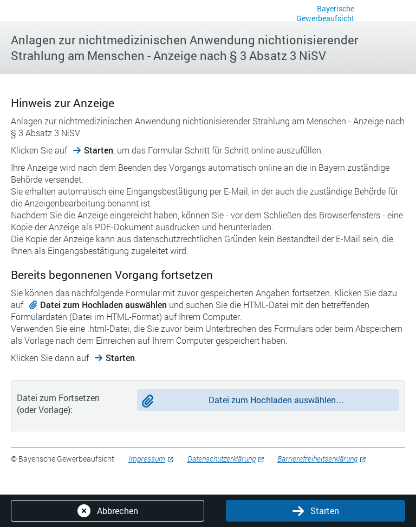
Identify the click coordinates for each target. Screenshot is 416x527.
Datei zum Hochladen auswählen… (276, 399)
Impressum (146, 458)
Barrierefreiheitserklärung (317, 458)
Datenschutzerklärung (221, 458)
